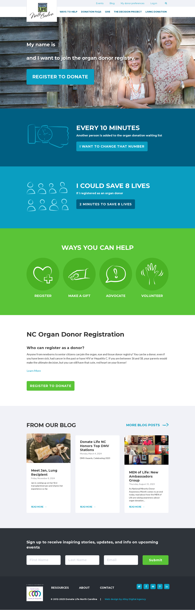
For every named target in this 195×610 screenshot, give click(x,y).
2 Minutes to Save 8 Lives (106, 204)
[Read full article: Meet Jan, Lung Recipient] (39, 506)
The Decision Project (128, 11)
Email (112, 560)
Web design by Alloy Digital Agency (125, 599)
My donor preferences (132, 3)
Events (99, 3)
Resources (60, 587)
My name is (41, 45)
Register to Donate (50, 386)
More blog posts (143, 425)
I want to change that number (112, 146)
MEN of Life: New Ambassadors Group (143, 476)
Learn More (34, 370)
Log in (153, 3)
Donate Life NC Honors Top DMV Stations (94, 446)
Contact (107, 587)
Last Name (77, 560)
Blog (112, 3)
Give (107, 11)
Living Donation (156, 11)
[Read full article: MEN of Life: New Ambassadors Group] (137, 506)
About (84, 587)
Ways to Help (68, 11)
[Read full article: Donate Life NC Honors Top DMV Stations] (88, 506)
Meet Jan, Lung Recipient (44, 472)
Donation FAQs (91, 11)
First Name (39, 560)
